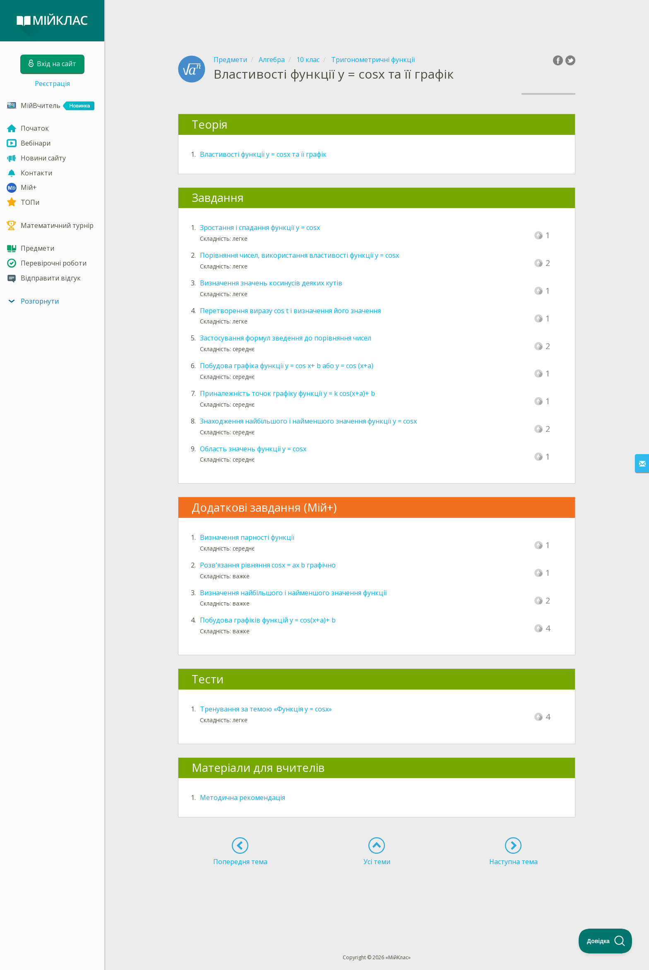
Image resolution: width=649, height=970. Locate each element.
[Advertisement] (376, 20)
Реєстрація (52, 83)
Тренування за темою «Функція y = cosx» (266, 709)
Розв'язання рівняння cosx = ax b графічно (268, 565)
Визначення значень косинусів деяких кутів (271, 282)
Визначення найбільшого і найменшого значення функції (293, 592)
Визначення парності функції (247, 537)
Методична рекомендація (242, 797)
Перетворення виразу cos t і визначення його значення (290, 310)
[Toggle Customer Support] (605, 941)
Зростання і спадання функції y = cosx (260, 227)
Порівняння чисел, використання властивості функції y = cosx (299, 255)
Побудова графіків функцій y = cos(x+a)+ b (268, 620)
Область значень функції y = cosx (253, 448)
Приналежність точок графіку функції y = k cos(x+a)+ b (287, 393)
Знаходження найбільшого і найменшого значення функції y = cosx (308, 421)
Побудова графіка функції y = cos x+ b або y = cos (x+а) (286, 365)
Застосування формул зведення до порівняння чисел (285, 337)
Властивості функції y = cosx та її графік (263, 154)
